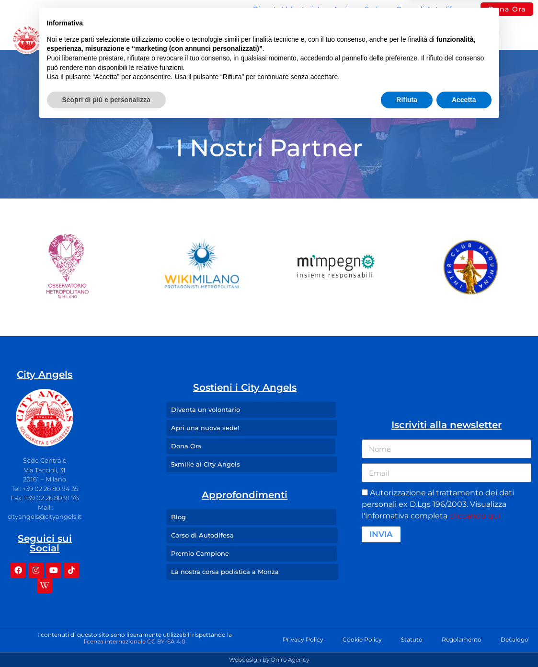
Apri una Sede (357, 9)
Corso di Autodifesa (429, 9)
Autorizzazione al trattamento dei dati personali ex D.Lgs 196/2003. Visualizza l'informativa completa (438, 504)
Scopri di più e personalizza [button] (106, 640)
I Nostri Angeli (269, 39)
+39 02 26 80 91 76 (51, 498)
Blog (334, 39)
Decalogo (514, 639)
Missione (140, 39)
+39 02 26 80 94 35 (50, 488)
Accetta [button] (464, 640)
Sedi (199, 39)
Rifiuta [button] (406, 640)
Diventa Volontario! (286, 9)
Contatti (428, 39)
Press (377, 39)
